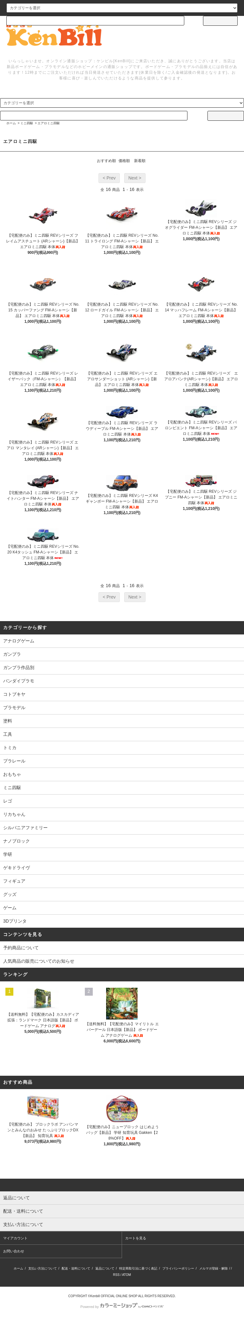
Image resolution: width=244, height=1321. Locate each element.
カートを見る (135, 1238)
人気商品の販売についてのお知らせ (38, 961)
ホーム (11, 123)
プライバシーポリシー (178, 1268)
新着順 (140, 161)
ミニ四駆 (26, 123)
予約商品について (21, 947)
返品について (104, 1268)
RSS (116, 1275)
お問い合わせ (13, 1251)
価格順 (124, 161)
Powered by (122, 1307)
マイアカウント (15, 1238)
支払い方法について (42, 1268)
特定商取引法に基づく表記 (138, 1268)
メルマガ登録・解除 (213, 1268)
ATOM (126, 1275)
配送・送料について (76, 1268)
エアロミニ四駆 (48, 123)
